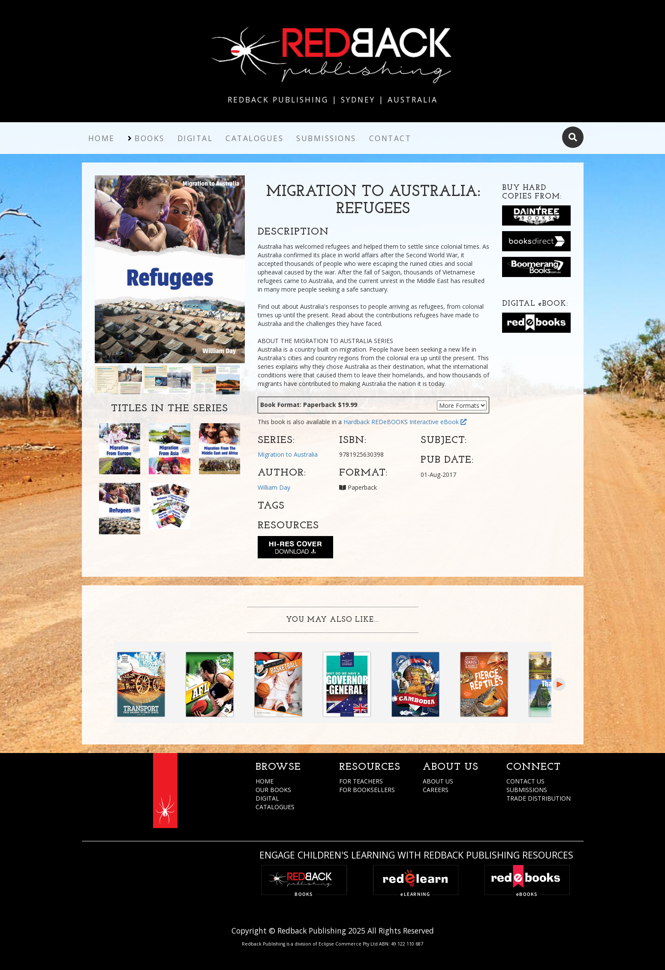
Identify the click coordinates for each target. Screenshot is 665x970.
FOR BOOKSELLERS (367, 790)
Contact (390, 138)
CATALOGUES (275, 807)
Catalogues (254, 138)
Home (101, 138)
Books (150, 138)
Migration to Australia (288, 454)
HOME (265, 781)
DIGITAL (267, 798)
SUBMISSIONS (526, 790)
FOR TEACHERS (361, 781)
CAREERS (435, 790)
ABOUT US (438, 781)
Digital (195, 138)
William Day (274, 487)
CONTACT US (525, 781)
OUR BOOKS (273, 790)
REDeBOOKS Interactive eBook (418, 422)
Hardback (356, 422)
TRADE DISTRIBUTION (538, 798)
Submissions (326, 138)
